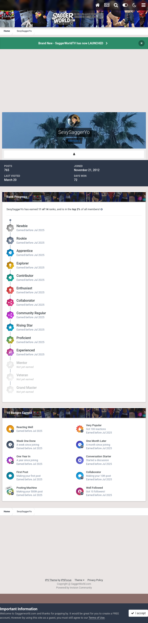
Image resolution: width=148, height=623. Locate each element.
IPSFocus (66, 580)
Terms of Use (97, 617)
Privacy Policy (95, 580)
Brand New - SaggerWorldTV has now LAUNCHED (70, 43)
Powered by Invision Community (74, 587)
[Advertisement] (74, 83)
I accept (138, 613)
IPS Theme (51, 580)
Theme (79, 580)
